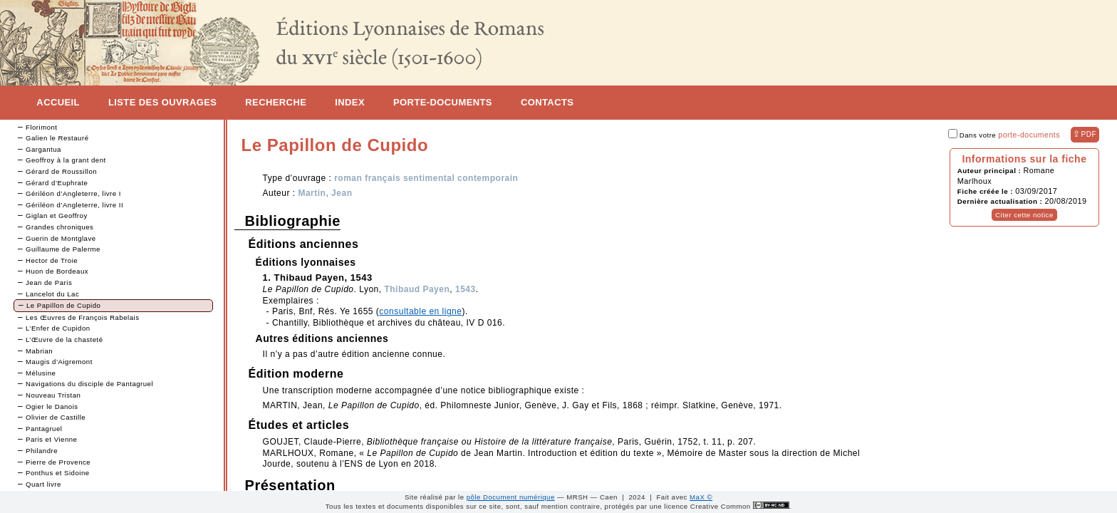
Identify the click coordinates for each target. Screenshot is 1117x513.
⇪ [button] (1084, 134)
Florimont (41, 127)
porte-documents (1029, 134)
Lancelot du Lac (52, 294)
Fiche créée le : (986, 191)
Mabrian (39, 351)
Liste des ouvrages (162, 102)
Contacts (547, 102)
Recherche (275, 102)
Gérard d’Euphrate (57, 183)
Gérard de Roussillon (61, 171)
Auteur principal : (990, 171)
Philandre (42, 451)
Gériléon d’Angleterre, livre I (73, 193)
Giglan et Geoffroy (57, 215)
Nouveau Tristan (53, 395)
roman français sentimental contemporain (426, 178)
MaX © (701, 497)
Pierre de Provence (58, 462)
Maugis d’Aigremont (59, 362)
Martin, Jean (325, 193)
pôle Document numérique (511, 497)
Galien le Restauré (57, 138)
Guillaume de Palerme (63, 249)
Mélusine (41, 373)
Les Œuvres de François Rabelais (82, 317)
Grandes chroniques (59, 227)
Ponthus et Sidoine (58, 473)
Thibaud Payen (417, 289)
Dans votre (1004, 135)
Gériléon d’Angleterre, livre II (74, 205)
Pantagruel (44, 428)
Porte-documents (442, 102)
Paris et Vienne (51, 439)
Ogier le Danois (52, 406)
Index (350, 102)
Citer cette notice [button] (1024, 215)
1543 (465, 289)
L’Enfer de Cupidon (58, 328)
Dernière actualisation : (1001, 201)
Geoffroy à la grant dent (66, 160)
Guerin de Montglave (61, 238)
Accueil (58, 102)
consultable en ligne (420, 311)
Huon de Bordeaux (57, 271)
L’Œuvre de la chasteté (64, 339)
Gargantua (43, 149)
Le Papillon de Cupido (63, 305)
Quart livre (43, 484)
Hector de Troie (52, 260)
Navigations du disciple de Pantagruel (89, 384)
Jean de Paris (49, 282)
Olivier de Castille (55, 417)
